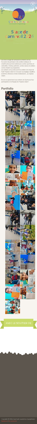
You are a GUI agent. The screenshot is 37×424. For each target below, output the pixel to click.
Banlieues (4, 421)
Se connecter (13, 421)
